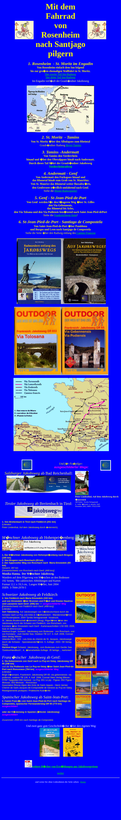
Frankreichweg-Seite (65, 215)
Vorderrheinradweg (60, 166)
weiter (60, 773)
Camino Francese (86, 233)
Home (83, 782)
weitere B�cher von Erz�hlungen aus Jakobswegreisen (65, 766)
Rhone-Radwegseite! (65, 190)
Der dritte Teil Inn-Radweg (60, 77)
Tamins (77, 145)
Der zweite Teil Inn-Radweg (60, 74)
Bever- (69, 145)
